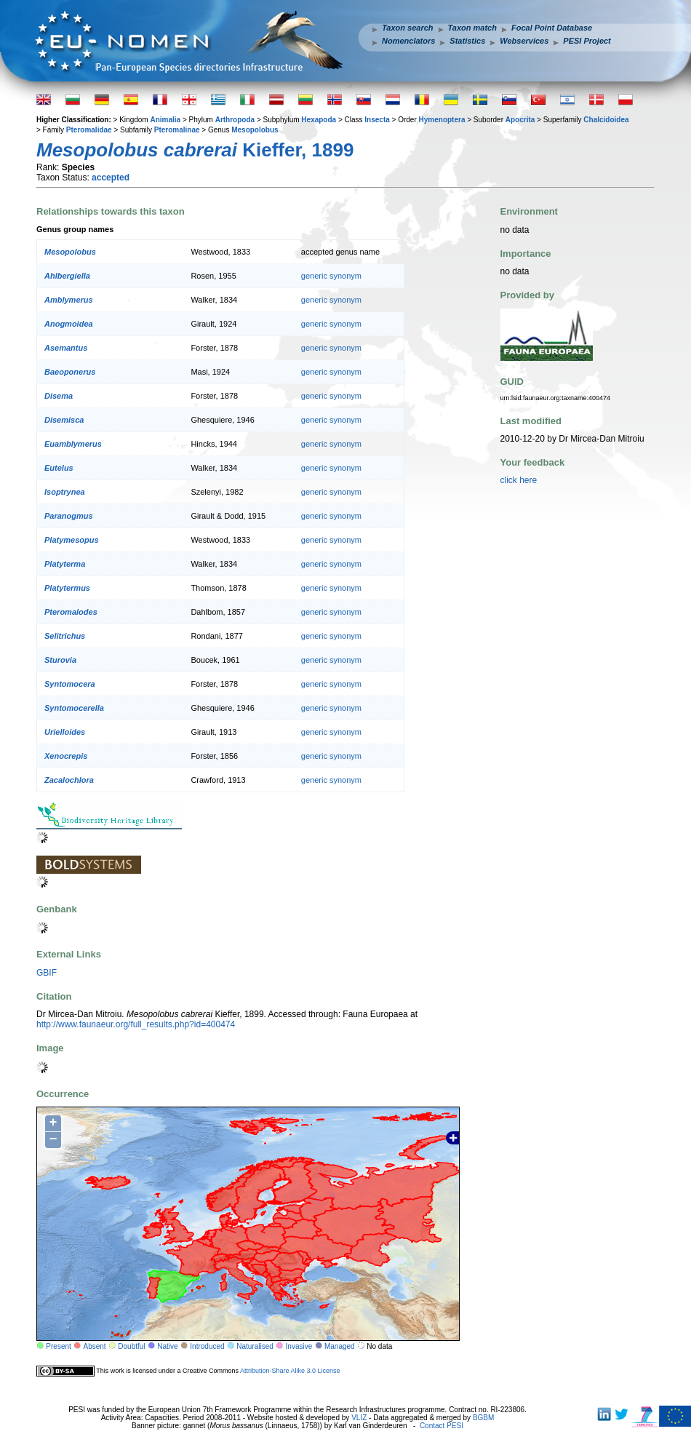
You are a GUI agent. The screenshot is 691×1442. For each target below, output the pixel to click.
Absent (95, 1346)
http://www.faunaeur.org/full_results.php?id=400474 (135, 1024)
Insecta (376, 120)
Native (167, 1346)
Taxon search (408, 27)
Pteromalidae (89, 130)
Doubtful (131, 1346)
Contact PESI (441, 1426)
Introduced (207, 1346)
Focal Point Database (551, 27)
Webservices (524, 40)
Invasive (299, 1346)
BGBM (483, 1418)
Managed (339, 1346)
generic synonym (331, 275)
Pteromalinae (177, 130)
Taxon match (472, 27)
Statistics (467, 40)
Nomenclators (408, 40)
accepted (110, 177)
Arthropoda (235, 120)
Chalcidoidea (605, 120)
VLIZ (359, 1418)
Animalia (165, 120)
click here (519, 480)
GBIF (46, 973)
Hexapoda (318, 120)
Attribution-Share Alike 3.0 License (290, 1370)
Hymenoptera (442, 120)
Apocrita (520, 120)
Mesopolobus (254, 130)
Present (58, 1346)
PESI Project (586, 40)
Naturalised (254, 1346)
